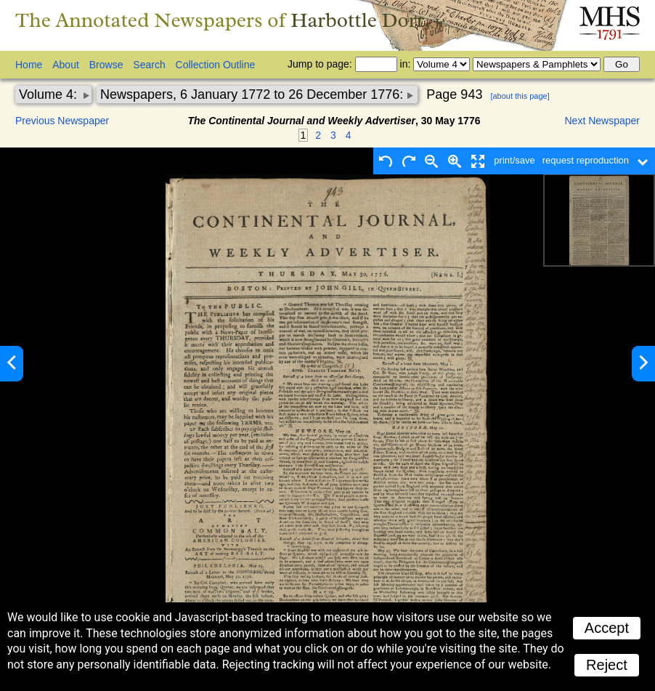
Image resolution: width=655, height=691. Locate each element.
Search (149, 64)
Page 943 (454, 94)
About (65, 64)
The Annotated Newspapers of (231, 20)
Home (28, 64)
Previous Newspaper (62, 120)
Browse (106, 64)
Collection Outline (216, 64)
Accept (607, 628)
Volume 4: (50, 94)
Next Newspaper (602, 120)
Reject (606, 665)
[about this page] (519, 96)
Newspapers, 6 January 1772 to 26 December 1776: (253, 94)
